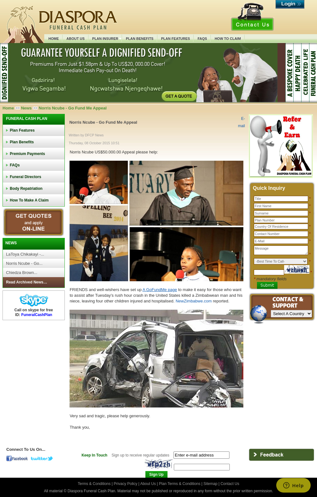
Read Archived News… (26, 282)
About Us (148, 483)
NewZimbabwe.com (194, 301)
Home (8, 108)
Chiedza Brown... (21, 272)
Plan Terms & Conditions (179, 483)
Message (281, 250)
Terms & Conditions (95, 483)
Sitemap (210, 483)
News (26, 108)
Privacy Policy (126, 483)
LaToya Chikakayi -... (25, 254)
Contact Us (230, 483)
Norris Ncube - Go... (24, 263)
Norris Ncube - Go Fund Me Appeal (103, 122)
